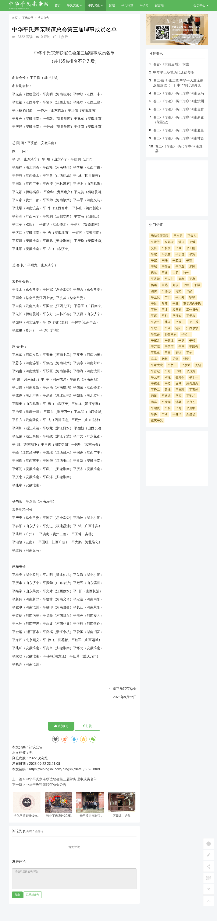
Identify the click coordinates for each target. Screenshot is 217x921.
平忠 (46, 216)
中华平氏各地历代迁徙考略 (173, 72)
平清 (76, 616)
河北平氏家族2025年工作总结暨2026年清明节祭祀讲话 (58, 815)
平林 (75, 208)
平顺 (15, 167)
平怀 (46, 127)
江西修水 (32, 102)
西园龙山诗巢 (122, 815)
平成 (15, 395)
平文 (46, 591)
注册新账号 (32, 894)
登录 (17, 894)
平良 (46, 632)
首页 (58, 5)
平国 (15, 184)
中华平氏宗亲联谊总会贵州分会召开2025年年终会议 (90, 815)
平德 (74, 159)
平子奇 (144, 5)
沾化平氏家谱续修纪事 (27, 815)
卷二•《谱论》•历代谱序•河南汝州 (178, 101)
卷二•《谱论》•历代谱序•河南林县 (178, 138)
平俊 (46, 363)
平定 (76, 599)
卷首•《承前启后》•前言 (171, 64)
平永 (15, 624)
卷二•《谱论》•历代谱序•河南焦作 (178, 109)
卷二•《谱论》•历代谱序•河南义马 (178, 93)
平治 (71, 110)
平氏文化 (74, 5)
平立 (15, 200)
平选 (29, 501)
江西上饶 (63, 102)
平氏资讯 (95, 5)
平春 (15, 526)
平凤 (74, 444)
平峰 (15, 453)
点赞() (61, 726)
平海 (46, 453)
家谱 (112, 5)
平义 (46, 616)
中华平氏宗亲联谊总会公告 (46, 785)
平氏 (46, 52)
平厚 (15, 290)
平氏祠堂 (127, 5)
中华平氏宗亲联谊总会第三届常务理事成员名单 (61, 779)
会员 (200, 5)
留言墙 (159, 5)
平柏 (74, 404)
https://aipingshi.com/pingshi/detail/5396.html (64, 769)
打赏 (87, 726)
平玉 (46, 355)
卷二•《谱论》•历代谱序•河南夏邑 (178, 130)
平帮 (15, 176)
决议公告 (43, 17)
